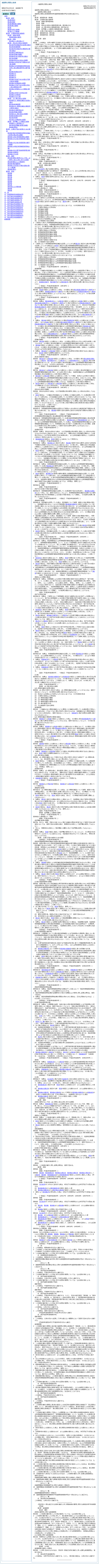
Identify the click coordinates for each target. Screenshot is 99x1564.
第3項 (64, 334)
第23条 (38, 345)
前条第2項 (39, 778)
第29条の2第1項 (60, 1173)
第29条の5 (79, 654)
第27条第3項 (52, 1240)
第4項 (37, 630)
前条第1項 (44, 659)
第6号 (94, 291)
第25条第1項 (42, 1217)
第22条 (50, 359)
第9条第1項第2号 (61, 728)
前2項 (41, 353)
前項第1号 (46, 1192)
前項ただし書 (40, 1021)
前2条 (41, 290)
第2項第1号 (51, 360)
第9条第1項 (49, 1104)
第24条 (53, 410)
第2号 (44, 360)
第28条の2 (50, 443)
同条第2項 (49, 973)
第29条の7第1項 (52, 615)
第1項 (37, 621)
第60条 (62, 1234)
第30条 (41, 719)
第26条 (41, 784)
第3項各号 (64, 282)
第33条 (43, 1175)
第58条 (56, 1234)
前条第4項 (44, 667)
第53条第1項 (42, 1222)
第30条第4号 (86, 719)
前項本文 (38, 558)
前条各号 (75, 713)
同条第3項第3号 (83, 291)
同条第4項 (74, 970)
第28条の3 (86, 326)
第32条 (68, 744)
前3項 (37, 531)
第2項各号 (53, 282)
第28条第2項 (40, 439)
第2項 (61, 301)
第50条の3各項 (43, 1096)
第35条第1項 (55, 1188)
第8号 (60, 291)
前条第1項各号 (44, 282)
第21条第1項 (49, 301)
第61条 (71, 1234)
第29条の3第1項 (72, 1173)
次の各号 (49, 69)
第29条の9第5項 (53, 677)
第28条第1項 (42, 1188)
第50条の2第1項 (43, 1088)
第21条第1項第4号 (80, 290)
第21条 (43, 320)
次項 (59, 849)
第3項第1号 (74, 360)
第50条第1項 (46, 970)
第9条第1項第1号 (40, 307)
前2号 (40, 1037)
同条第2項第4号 (50, 291)
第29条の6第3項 (43, 1190)
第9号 (91, 290)
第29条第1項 (49, 1173)
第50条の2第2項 (43, 1092)
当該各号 (65, 1079)
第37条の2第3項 (58, 1190)
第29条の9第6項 (65, 948)
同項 (66, 558)
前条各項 (66, 677)
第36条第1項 (51, 1175)
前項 (42, 176)
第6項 (51, 1052)
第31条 (71, 784)
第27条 (50, 784)
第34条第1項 (64, 1217)
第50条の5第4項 (43, 948)
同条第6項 (82, 1054)
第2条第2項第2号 (71, 504)
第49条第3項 (64, 1175)
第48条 (40, 1209)
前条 (80, 301)
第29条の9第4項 (41, 1052)
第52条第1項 (42, 1219)
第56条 (50, 1234)
